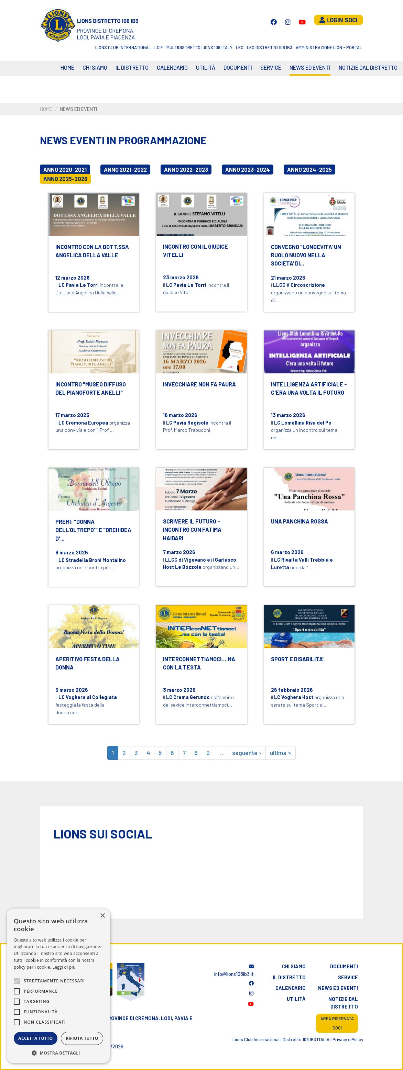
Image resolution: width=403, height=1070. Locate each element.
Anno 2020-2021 (65, 169)
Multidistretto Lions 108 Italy (199, 47)
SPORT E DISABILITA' (297, 659)
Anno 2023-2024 (247, 169)
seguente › (246, 752)
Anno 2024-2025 (309, 169)
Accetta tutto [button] (35, 1038)
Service (270, 67)
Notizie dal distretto (343, 1003)
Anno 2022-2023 (186, 169)
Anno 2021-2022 (125, 169)
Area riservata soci (337, 1023)
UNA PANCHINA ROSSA (299, 521)
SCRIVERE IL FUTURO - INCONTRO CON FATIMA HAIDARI (192, 529)
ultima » (280, 752)
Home (67, 67)
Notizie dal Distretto (368, 67)
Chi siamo (95, 67)
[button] (58, 1052)
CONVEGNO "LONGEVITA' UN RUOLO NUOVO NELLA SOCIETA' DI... (306, 255)
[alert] (58, 986)
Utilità (205, 67)
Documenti (238, 67)
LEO (239, 47)
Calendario (290, 988)
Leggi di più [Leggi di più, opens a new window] (64, 967)
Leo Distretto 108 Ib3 (269, 47)
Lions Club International (123, 47)
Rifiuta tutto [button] (82, 1038)
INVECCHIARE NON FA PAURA (199, 384)
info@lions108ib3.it (234, 970)
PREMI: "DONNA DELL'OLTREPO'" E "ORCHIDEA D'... (93, 530)
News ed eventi (310, 67)
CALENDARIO (172, 67)
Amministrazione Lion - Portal (329, 47)
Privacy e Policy (348, 1039)
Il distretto (132, 67)
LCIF (158, 47)
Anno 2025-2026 (65, 179)
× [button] (102, 916)
